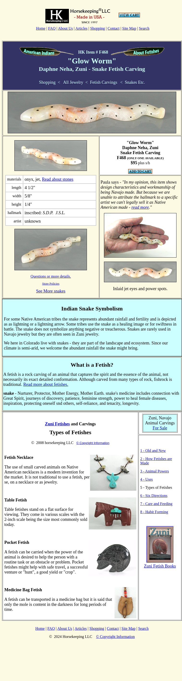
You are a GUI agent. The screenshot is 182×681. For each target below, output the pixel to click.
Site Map (129, 28)
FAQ (51, 28)
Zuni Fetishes (57, 424)
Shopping (97, 28)
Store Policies (50, 283)
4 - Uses (146, 479)
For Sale (160, 428)
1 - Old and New (153, 451)
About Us (65, 28)
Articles (81, 28)
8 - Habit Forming (154, 512)
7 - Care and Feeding (156, 504)
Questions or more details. (50, 276)
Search (144, 28)
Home (40, 28)
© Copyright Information (92, 443)
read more (140, 207)
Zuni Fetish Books (160, 566)
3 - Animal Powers (154, 471)
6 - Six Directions (153, 496)
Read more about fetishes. (45, 384)
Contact (114, 28)
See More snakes (50, 291)
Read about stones (57, 179)
